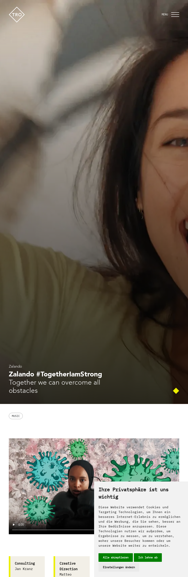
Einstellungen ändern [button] (119, 567)
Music (16, 416)
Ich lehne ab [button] (147, 557)
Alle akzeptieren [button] (115, 557)
